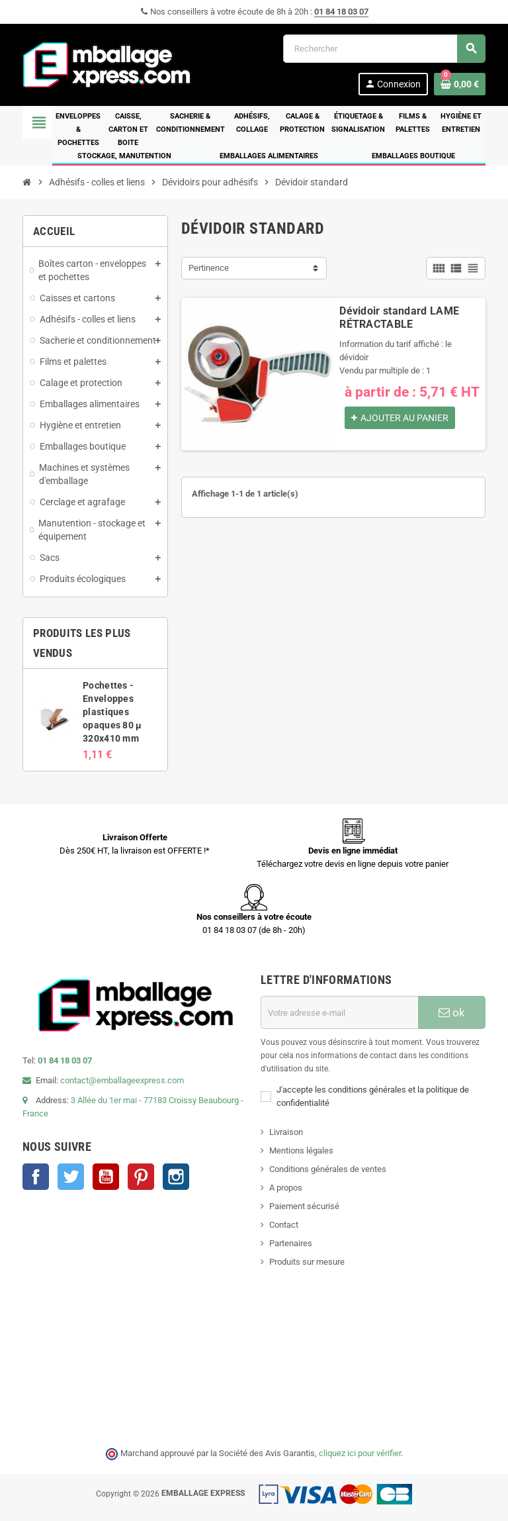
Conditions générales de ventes (327, 1169)
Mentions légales (301, 1150)
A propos (285, 1188)
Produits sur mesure (307, 1262)
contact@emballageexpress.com (122, 1080)
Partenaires (290, 1243)
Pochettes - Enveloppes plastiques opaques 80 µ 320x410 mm (112, 712)
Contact (283, 1225)
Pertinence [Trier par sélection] (209, 268)
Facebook (35, 1176)
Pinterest (141, 1176)
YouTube (106, 1176)
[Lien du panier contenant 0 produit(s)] (460, 84)
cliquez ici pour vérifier (360, 1453)
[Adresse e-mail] (339, 1012)
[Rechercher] (384, 48)
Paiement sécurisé (304, 1206)
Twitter (71, 1176)
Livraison (286, 1132)
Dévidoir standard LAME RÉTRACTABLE (399, 317)
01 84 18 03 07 (341, 12)
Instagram (176, 1176)
